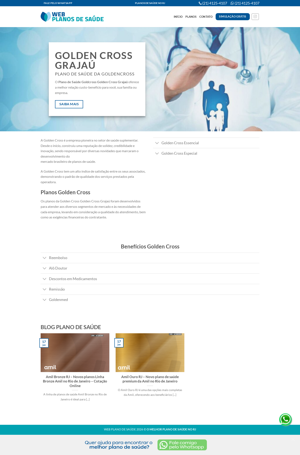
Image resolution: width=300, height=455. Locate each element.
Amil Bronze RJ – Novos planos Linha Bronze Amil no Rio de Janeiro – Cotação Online (75, 381)
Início (178, 16)
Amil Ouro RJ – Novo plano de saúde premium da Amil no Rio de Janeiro (150, 379)
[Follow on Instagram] (255, 16)
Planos (190, 16)
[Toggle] (157, 143)
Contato (206, 16)
